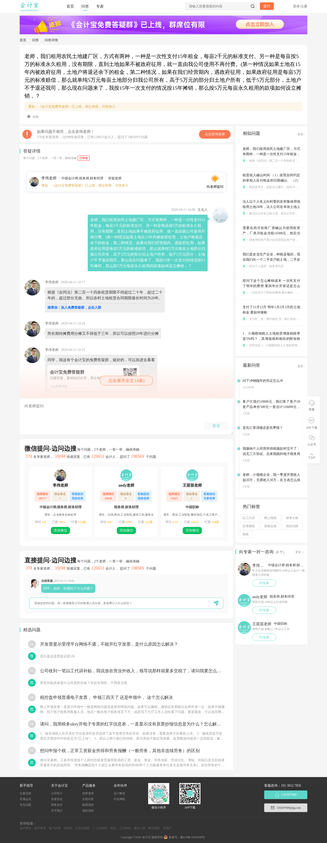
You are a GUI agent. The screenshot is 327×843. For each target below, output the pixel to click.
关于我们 (57, 810)
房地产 (167, 828)
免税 (245, 534)
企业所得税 (82, 828)
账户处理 (54, 828)
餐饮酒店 (154, 828)
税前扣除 (292, 526)
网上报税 (270, 518)
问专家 (264, 583)
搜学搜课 (40, 828)
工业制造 (125, 828)
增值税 (68, 828)
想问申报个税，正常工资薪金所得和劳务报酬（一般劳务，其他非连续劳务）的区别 (120, 750)
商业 (113, 828)
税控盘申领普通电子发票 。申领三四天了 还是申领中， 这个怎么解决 (106, 697)
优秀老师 (88, 793)
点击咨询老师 (215, 134)
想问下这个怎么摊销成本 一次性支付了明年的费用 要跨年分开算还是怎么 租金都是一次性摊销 (271, 286)
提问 (266, 6)
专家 (100, 6)
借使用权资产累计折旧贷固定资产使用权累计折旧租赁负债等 (285, 240)
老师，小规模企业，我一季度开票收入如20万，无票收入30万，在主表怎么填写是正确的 (271, 480)
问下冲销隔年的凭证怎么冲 (263, 381)
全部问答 (88, 799)
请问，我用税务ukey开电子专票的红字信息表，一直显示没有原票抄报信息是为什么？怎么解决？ (132, 724)
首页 (70, 6)
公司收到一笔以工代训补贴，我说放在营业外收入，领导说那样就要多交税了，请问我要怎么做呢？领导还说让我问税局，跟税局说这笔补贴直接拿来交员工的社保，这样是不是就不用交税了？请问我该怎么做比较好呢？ (132, 670)
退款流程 (88, 810)
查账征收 (270, 526)
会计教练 (119, 793)
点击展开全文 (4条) (126, 380)
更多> (301, 134)
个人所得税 (100, 828)
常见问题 (25, 805)
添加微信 (60, 530)
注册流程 (25, 793)
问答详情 (51, 40)
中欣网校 (119, 799)
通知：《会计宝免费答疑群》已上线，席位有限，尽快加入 (71, 106)
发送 (216, 426)
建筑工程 (139, 828)
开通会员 (25, 799)
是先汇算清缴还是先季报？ (263, 428)
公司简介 (57, 793)
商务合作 (57, 805)
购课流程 (88, 805)
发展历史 (57, 799)
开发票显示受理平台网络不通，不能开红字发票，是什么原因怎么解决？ (109, 644)
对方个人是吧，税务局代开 (263, 266)
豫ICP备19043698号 (192, 837)
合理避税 (248, 526)
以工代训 (248, 518)
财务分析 (292, 518)
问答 (85, 6)
